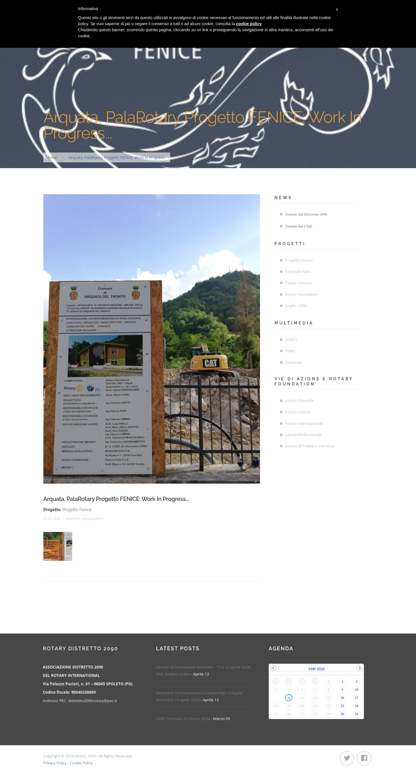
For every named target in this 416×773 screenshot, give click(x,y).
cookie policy (249, 23)
